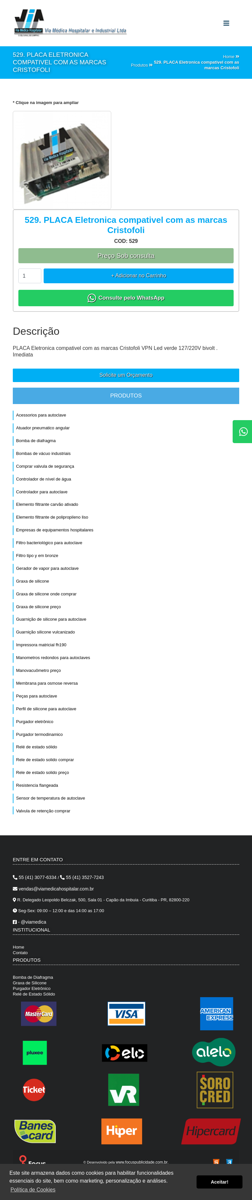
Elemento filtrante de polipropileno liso (52, 517)
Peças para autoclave (36, 696)
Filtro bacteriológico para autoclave (49, 542)
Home (18, 947)
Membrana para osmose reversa (47, 683)
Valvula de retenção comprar (43, 810)
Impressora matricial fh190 (41, 644)
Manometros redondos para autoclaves (53, 657)
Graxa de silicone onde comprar (46, 593)
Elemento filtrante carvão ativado (47, 504)
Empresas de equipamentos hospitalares (55, 529)
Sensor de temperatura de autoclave (50, 798)
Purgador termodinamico (39, 734)
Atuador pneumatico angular (43, 427)
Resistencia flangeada (37, 785)
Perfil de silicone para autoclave (46, 708)
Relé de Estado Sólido (34, 994)
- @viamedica (29, 922)
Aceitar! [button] (219, 1182)
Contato (20, 952)
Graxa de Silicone (30, 982)
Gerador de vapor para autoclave (47, 568)
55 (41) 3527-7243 (82, 877)
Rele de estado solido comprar (45, 759)
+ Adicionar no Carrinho (138, 275)
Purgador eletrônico (34, 721)
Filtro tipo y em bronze (37, 555)
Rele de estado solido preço (42, 772)
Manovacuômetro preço (38, 670)
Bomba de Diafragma (33, 977)
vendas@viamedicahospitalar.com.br (53, 888)
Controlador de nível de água (43, 479)
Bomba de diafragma (36, 440)
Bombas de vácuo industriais (43, 453)
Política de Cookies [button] (32, 1189)
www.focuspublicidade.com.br (142, 1162)
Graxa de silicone (32, 581)
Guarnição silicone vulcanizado (45, 632)
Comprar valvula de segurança (45, 466)
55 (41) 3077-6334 (35, 877)
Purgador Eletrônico (32, 988)
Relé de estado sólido (36, 746)
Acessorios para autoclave (41, 415)
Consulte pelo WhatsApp (126, 298)
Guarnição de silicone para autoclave (51, 619)
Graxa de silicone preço (38, 606)
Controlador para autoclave (42, 491)
